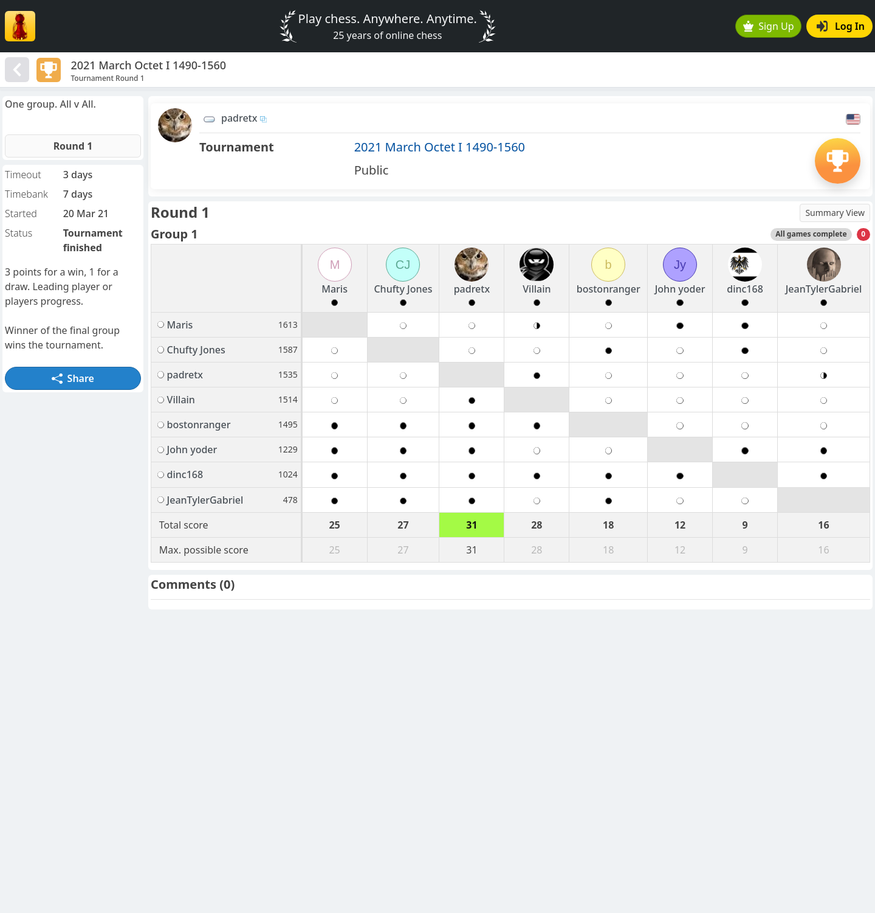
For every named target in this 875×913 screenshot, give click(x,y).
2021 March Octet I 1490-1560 (439, 147)
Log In (841, 26)
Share (73, 378)
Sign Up (768, 26)
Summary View (835, 212)
